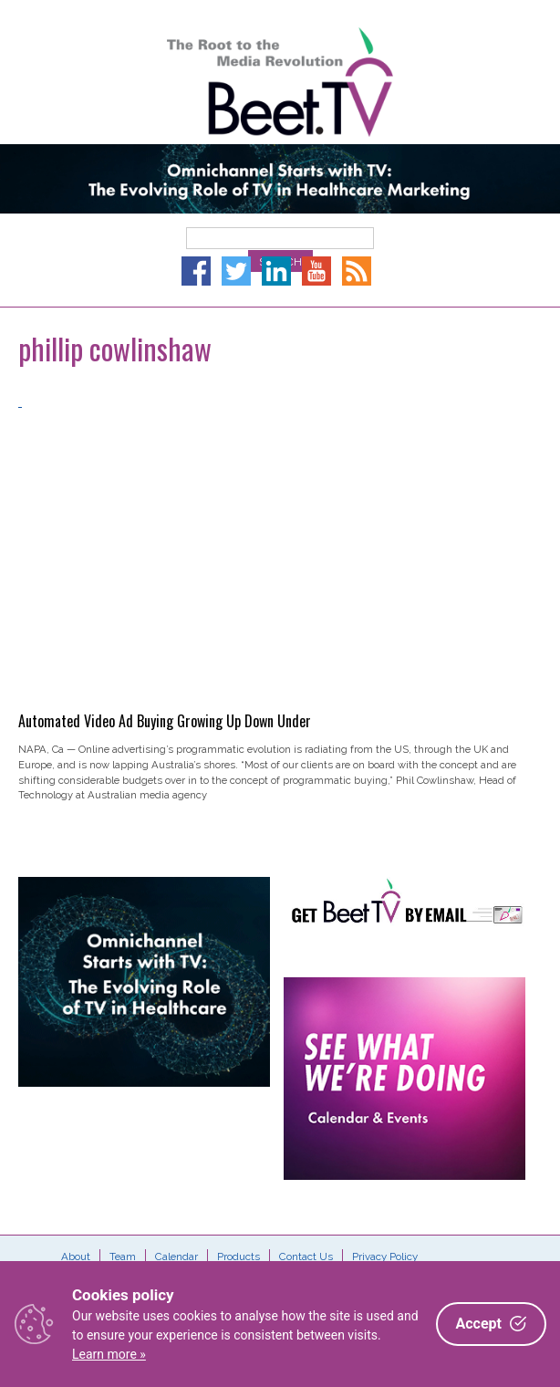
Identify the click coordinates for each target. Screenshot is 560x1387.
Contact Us (306, 1256)
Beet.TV (280, 82)
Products (238, 1256)
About (75, 1256)
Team (122, 1256)
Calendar (176, 1256)
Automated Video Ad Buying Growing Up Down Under (164, 721)
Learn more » (109, 1354)
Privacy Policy (385, 1256)
